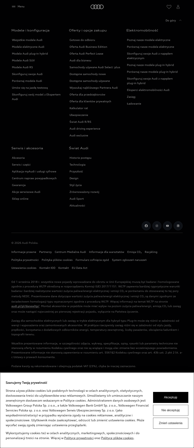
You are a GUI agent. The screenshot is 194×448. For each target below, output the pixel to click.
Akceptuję (170, 397)
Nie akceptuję (170, 410)
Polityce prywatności (79, 438)
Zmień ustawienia (171, 423)
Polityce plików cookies (117, 438)
